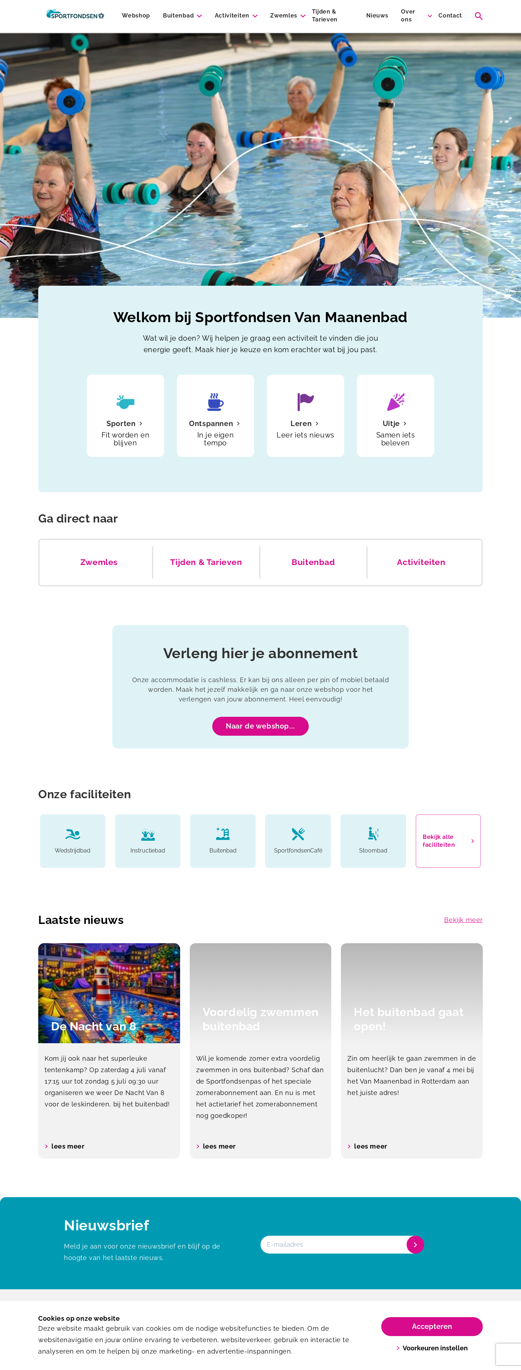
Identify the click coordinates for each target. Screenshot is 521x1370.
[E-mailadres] (341, 1245)
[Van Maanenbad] (75, 16)
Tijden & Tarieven (325, 15)
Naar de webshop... (260, 726)
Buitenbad (178, 15)
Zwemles (283, 15)
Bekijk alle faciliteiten (448, 841)
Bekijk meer (463, 920)
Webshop (136, 15)
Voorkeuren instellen (432, 1348)
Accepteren (432, 1326)
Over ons (408, 15)
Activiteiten (232, 15)
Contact (450, 15)
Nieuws (377, 15)
